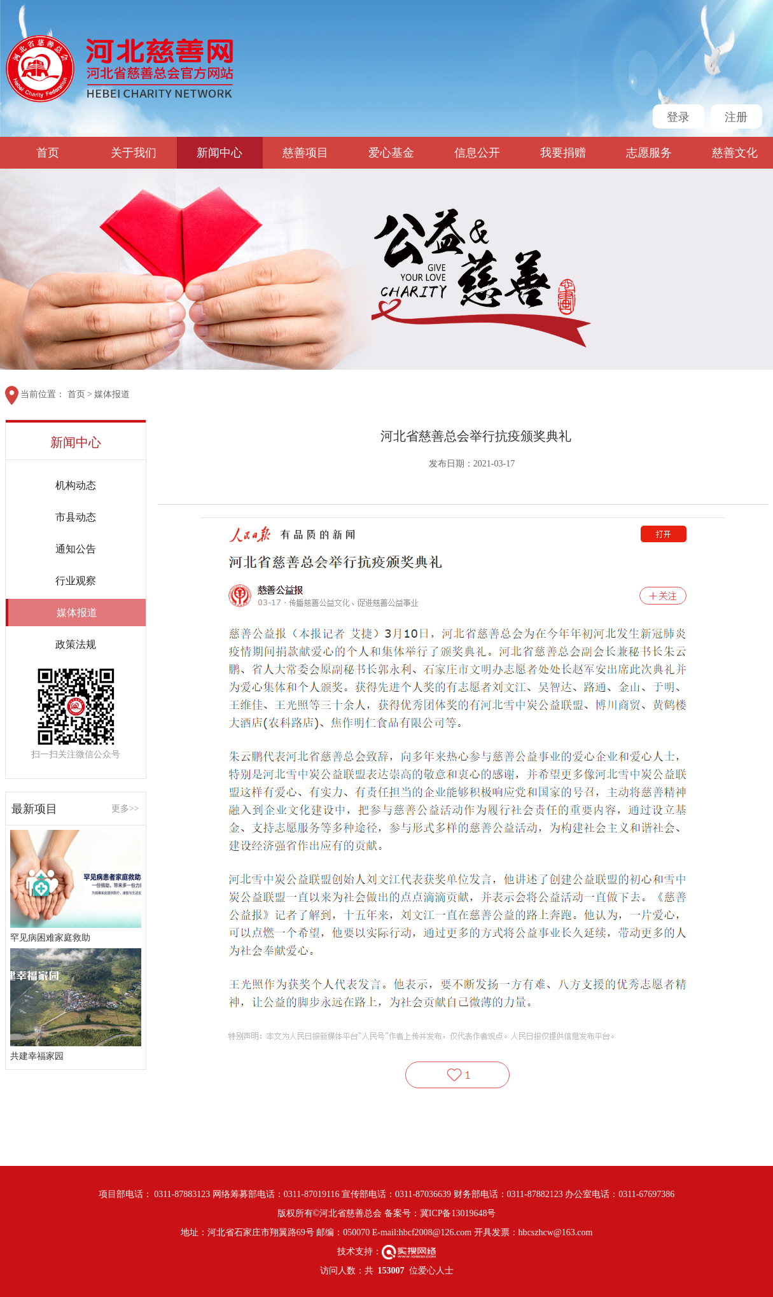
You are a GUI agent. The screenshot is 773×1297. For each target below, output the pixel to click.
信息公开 (477, 152)
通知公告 (75, 548)
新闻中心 (219, 152)
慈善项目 (305, 152)
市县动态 (75, 517)
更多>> (125, 808)
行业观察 (75, 580)
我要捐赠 (563, 152)
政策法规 (75, 644)
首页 (47, 152)
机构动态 (75, 485)
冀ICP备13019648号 (458, 1213)
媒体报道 (112, 394)
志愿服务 (649, 152)
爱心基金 (391, 152)
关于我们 (134, 152)
